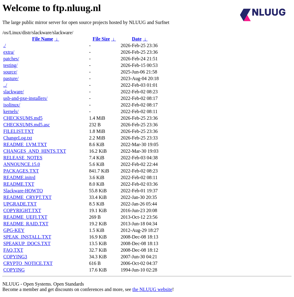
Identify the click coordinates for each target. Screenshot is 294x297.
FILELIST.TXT (18, 131)
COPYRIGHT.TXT (22, 210)
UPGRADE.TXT (20, 203)
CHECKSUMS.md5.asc (26, 124)
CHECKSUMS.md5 (22, 118)
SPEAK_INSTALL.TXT (27, 236)
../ (5, 85)
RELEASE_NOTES (22, 157)
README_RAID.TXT (25, 223)
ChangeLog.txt (17, 137)
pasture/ (11, 78)
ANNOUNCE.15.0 (21, 164)
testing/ (10, 65)
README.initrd (19, 177)
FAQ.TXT (13, 250)
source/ (10, 71)
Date (136, 38)
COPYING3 (15, 256)
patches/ (11, 58)
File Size (101, 38)
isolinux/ (11, 104)
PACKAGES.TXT (21, 170)
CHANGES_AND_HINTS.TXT (34, 151)
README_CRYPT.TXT (27, 197)
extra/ (8, 52)
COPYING (14, 269)
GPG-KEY (13, 230)
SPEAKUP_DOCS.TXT (27, 243)
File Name (42, 38)
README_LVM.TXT (25, 144)
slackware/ (13, 91)
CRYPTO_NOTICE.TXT (28, 263)
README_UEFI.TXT (25, 217)
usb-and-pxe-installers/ (25, 98)
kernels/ (11, 111)
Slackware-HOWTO (23, 190)
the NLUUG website (152, 289)
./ (4, 45)
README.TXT (18, 184)
